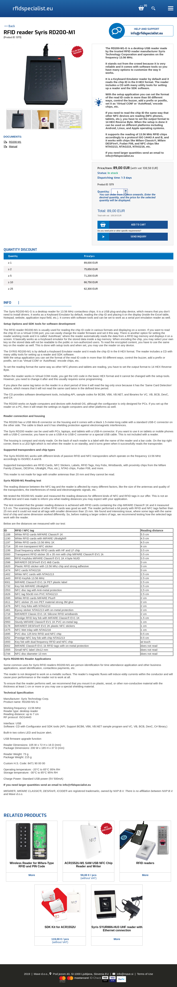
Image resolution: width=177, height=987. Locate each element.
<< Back (9, 26)
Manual (10, 146)
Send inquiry (138, 236)
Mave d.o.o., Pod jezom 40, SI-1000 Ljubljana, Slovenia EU (71, 973)
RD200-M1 (12, 141)
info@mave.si (123, 973)
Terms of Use (145, 973)
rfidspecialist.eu (33, 8)
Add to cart (138, 224)
